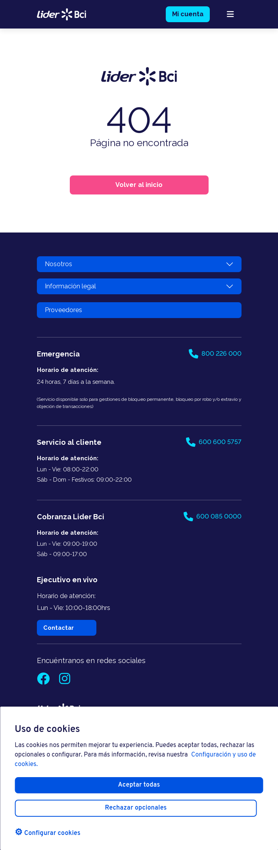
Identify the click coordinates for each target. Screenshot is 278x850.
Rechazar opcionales (136, 808)
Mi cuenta (187, 14)
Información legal (70, 286)
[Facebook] (44, 681)
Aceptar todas (139, 785)
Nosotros (58, 264)
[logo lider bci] (61, 13)
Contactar (58, 627)
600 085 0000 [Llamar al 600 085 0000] (213, 516)
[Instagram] (64, 681)
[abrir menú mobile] (230, 14)
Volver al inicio (139, 185)
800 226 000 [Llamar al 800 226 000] (215, 353)
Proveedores (63, 310)
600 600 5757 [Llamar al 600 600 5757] (214, 442)
